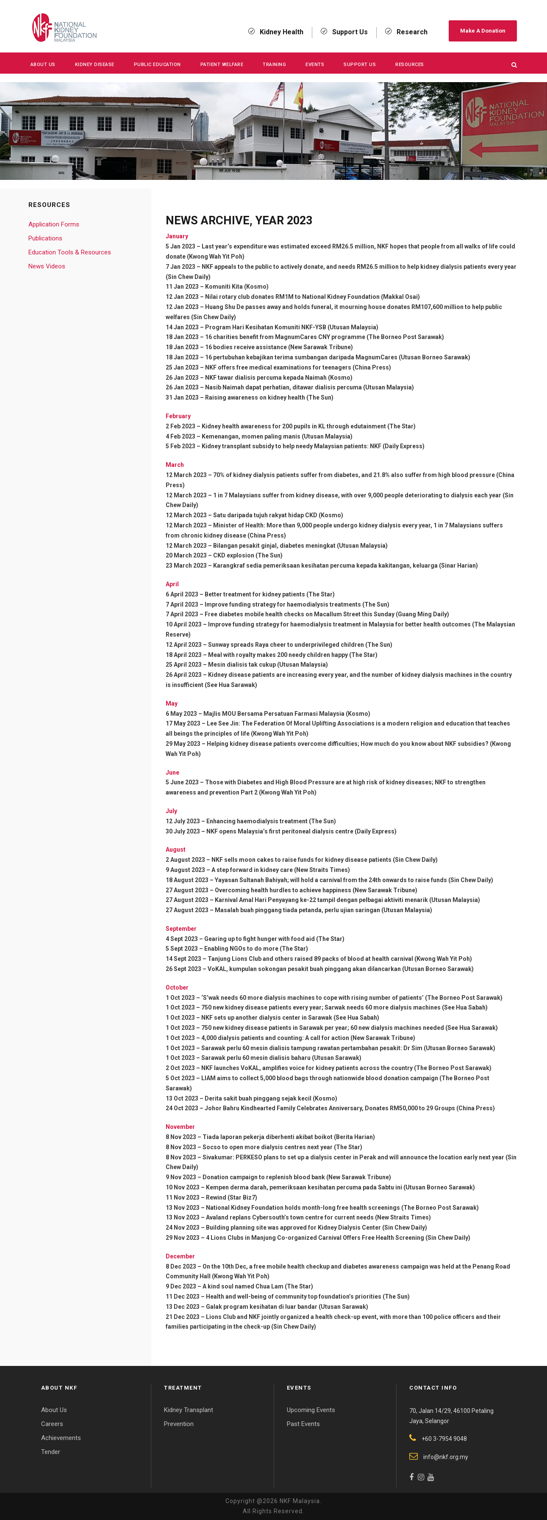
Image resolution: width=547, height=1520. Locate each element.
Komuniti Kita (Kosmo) (237, 286)
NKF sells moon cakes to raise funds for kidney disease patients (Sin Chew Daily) (324, 859)
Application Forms (53, 224)
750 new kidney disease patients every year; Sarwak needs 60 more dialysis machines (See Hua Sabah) (344, 1007)
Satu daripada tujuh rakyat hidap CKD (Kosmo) (278, 515)
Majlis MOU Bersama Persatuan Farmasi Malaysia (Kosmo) (286, 713)
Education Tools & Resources (69, 252)
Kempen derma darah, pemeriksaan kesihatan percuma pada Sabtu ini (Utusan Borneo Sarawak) (340, 1187)
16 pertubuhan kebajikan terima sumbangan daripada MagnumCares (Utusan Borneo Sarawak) (337, 357)
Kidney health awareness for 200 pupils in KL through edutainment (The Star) (309, 426)
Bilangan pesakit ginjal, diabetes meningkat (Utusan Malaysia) (300, 545)
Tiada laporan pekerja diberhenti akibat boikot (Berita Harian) (289, 1137)
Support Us (360, 64)
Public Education (157, 64)
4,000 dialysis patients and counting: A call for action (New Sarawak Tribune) (308, 1037)
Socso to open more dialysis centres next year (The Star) (282, 1147)
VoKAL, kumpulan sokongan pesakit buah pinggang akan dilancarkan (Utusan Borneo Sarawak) (341, 969)
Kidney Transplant (188, 1410)
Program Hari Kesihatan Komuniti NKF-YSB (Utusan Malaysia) (291, 327)
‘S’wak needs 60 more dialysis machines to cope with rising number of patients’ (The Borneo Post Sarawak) (352, 997)
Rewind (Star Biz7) (231, 1197)
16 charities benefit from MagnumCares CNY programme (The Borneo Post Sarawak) (324, 337)
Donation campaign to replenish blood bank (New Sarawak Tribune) (297, 1177)
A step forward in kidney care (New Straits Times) (280, 869)
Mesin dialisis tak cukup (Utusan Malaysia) (268, 664)
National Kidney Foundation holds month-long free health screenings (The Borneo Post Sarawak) (342, 1207)
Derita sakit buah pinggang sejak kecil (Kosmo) (271, 1098)
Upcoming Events (311, 1410)
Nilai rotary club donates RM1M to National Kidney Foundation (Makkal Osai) (312, 296)
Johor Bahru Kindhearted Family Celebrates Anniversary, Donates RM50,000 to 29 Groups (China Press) (350, 1108)
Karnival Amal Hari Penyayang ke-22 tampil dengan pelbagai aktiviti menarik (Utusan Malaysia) (347, 900)
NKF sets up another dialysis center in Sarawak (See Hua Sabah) (290, 1017)
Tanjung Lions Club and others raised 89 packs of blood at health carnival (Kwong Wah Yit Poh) (340, 958)
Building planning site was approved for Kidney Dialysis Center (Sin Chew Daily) (316, 1227)
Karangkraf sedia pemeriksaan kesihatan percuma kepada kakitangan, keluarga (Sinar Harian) (345, 565)
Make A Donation (482, 31)
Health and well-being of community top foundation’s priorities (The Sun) (308, 1296)
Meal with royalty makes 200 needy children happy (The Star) (293, 654)
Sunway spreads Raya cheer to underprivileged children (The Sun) (300, 644)
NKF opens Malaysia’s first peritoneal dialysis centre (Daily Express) (301, 831)
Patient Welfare (222, 64)
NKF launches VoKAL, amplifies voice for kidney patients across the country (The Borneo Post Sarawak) (346, 1068)
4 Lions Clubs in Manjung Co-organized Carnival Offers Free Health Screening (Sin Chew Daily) (338, 1237)
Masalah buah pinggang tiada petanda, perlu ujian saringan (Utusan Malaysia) (323, 910)
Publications (45, 238)
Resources (409, 64)
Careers (52, 1424)
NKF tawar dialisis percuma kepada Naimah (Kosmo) (279, 377)
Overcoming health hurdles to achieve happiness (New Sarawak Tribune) (316, 890)
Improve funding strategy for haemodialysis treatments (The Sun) (297, 604)
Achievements (61, 1438)
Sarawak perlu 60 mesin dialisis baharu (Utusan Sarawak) (281, 1057)
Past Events (303, 1424)
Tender (50, 1452)
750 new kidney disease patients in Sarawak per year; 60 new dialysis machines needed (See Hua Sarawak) (349, 1027)
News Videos (46, 266)
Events (314, 64)
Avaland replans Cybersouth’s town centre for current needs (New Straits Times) (318, 1217)
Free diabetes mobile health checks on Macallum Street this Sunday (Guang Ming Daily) (327, 614)
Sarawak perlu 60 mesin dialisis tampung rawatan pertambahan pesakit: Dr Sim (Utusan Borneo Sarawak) (348, 1048)
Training (274, 64)
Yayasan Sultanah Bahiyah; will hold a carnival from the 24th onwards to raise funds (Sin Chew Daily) (354, 880)
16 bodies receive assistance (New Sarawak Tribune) (279, 347)
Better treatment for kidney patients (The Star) (270, 594)
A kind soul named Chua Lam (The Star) (258, 1286)
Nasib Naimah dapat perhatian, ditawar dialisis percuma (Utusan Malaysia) (309, 387)
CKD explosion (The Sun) (248, 555)
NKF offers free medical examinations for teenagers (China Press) (298, 367)
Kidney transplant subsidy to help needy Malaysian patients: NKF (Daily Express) (313, 446)
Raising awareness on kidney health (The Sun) (269, 397)
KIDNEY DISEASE (94, 64)
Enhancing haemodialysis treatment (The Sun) (271, 821)
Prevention (179, 1424)
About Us (43, 64)
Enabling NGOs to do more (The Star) (256, 948)
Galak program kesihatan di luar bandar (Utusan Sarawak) (287, 1306)
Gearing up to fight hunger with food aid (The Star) (274, 938)
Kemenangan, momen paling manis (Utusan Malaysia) (277, 436)
